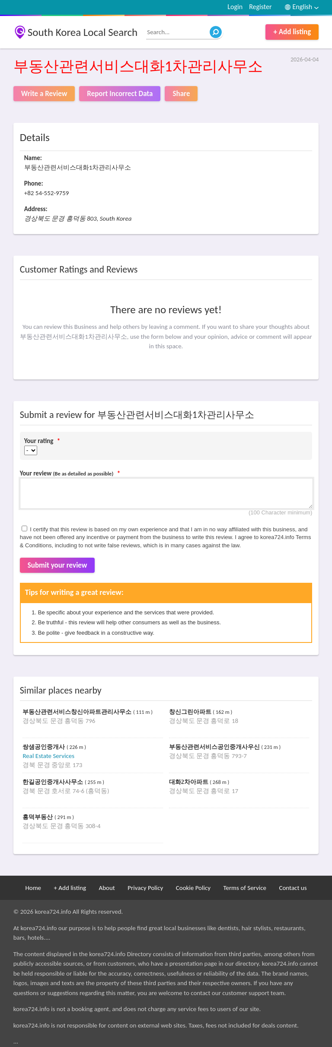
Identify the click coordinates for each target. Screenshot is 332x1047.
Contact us (292, 888)
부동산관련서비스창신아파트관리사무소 (77, 712)
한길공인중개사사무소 (53, 782)
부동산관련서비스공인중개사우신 (215, 747)
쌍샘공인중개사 (44, 747)
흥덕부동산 (38, 817)
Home (33, 888)
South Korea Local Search (83, 32)
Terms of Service (244, 888)
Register (260, 7)
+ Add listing (292, 31)
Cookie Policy (193, 888)
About (107, 888)
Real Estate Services (48, 756)
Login (235, 7)
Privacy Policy (145, 888)
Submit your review (57, 565)
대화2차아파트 (189, 782)
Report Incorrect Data (120, 93)
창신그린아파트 (191, 712)
